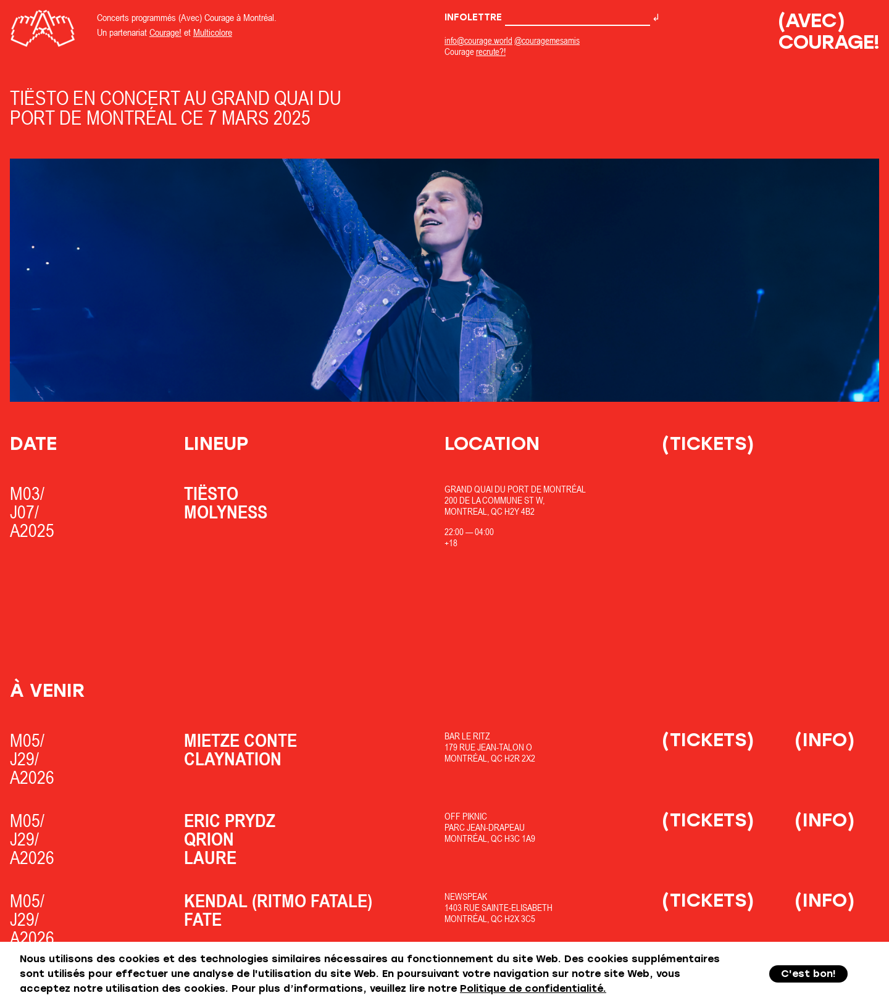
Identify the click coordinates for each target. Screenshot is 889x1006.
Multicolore (212, 32)
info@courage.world (478, 40)
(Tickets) (708, 443)
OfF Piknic (465, 816)
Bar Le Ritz (467, 736)
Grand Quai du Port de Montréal (515, 489)
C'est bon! (808, 973)
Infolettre (547, 17)
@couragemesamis (547, 40)
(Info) (825, 739)
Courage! (165, 32)
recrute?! (491, 51)
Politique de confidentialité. (533, 988)
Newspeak (465, 896)
